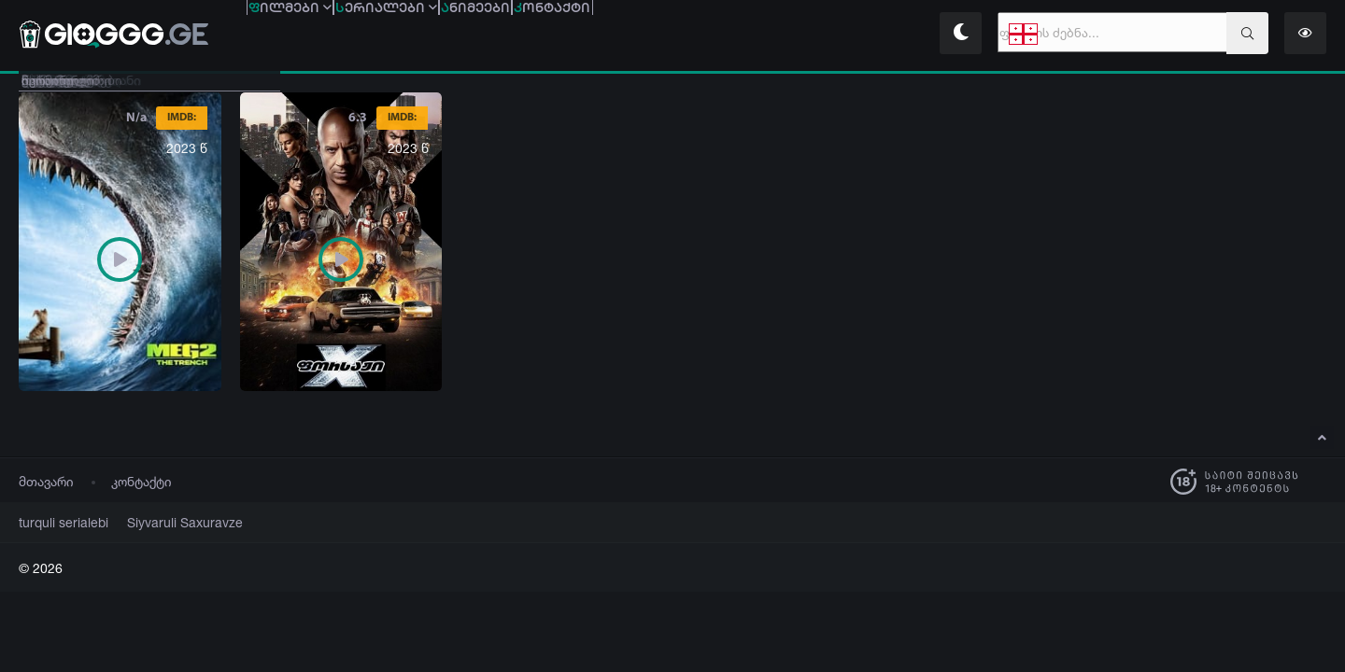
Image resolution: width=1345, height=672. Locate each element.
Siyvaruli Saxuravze (162, 522)
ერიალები (466, 35)
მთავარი (46, 481)
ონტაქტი (737, 35)
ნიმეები (608, 35)
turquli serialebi (57, 522)
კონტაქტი (141, 481)
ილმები (317, 35)
